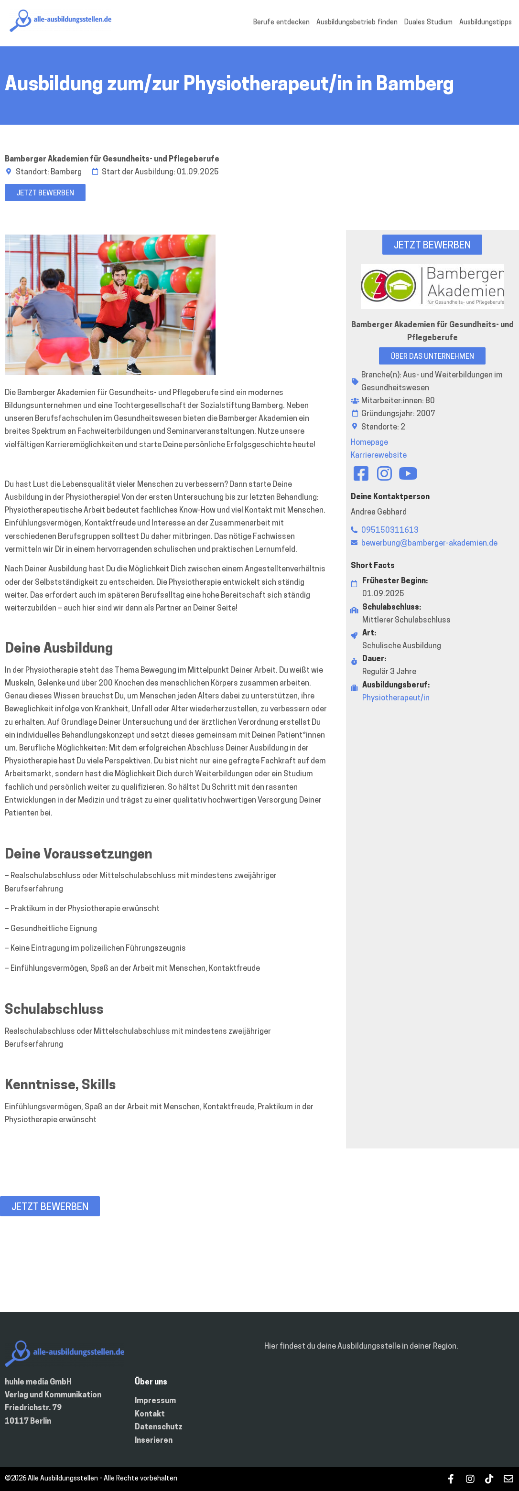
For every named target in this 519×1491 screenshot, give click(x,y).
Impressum (155, 1401)
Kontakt (150, 1414)
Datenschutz (159, 1427)
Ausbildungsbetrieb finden (357, 22)
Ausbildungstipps (485, 22)
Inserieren (154, 1441)
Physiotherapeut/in (396, 698)
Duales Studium (428, 22)
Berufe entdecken (281, 22)
